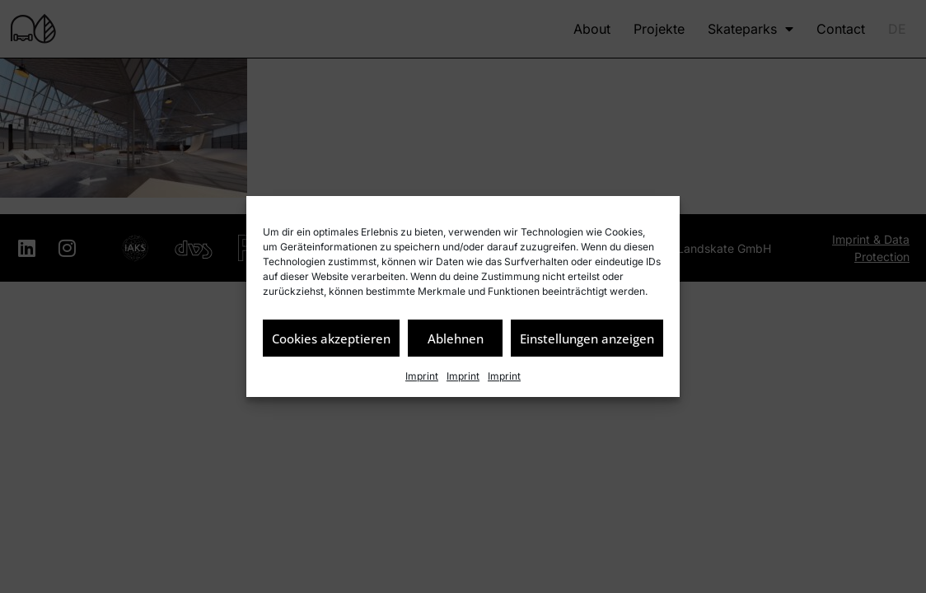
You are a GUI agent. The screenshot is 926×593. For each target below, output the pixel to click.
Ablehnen (456, 338)
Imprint (421, 376)
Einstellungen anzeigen (587, 338)
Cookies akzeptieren (331, 338)
